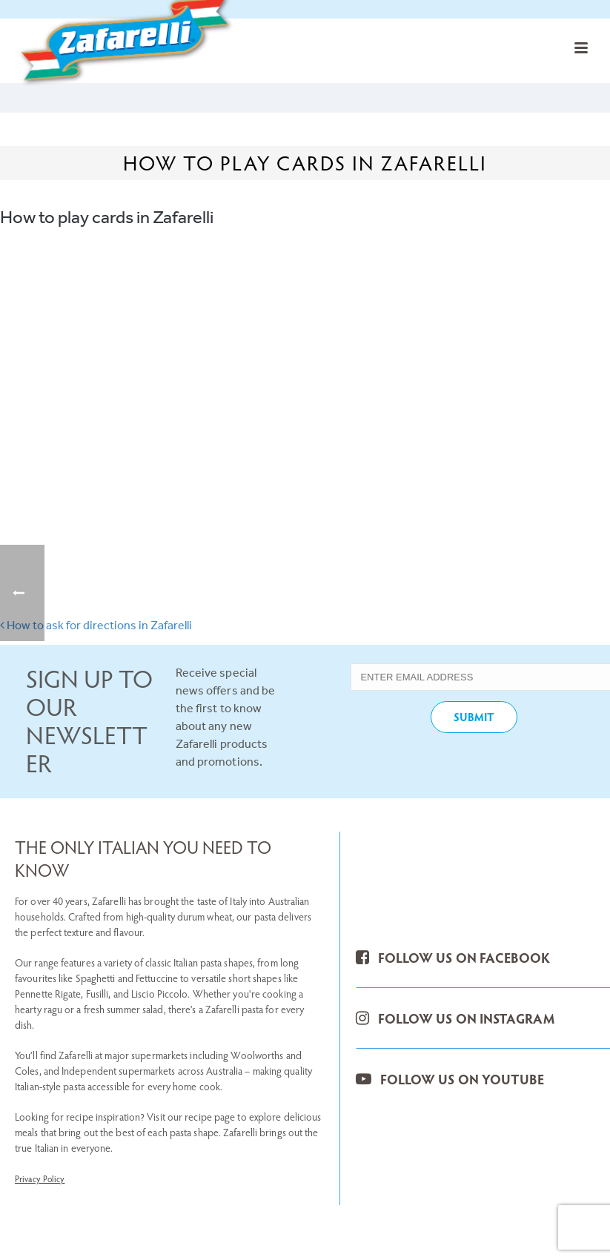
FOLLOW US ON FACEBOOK (452, 957)
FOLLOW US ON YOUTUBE (449, 1079)
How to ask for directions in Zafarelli (96, 624)
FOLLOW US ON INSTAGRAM (455, 1018)
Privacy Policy (39, 1178)
